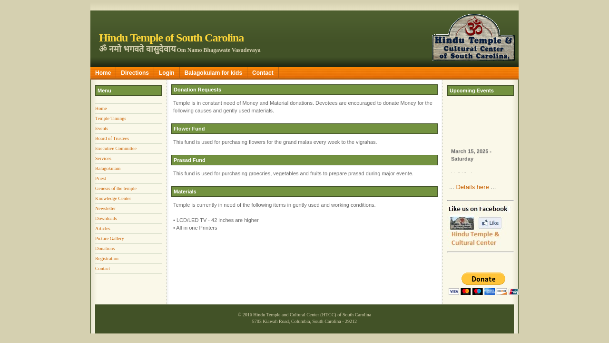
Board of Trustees (112, 138)
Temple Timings (110, 118)
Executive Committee (116, 148)
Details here (472, 187)
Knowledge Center (113, 198)
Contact (263, 73)
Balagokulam (107, 168)
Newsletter (105, 208)
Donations (105, 248)
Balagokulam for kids (213, 73)
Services (103, 158)
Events (101, 128)
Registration (106, 258)
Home (103, 73)
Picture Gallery (109, 238)
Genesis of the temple (116, 188)
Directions (135, 73)
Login (167, 73)
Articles (102, 228)
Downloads (106, 218)
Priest (100, 178)
